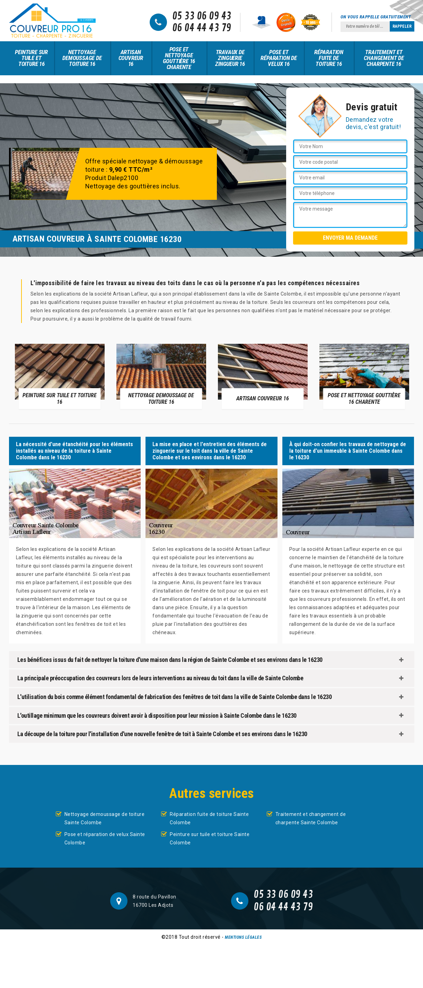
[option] (60, 376)
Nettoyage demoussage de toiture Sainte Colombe (104, 818)
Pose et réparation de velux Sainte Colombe (104, 838)
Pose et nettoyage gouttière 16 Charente (179, 58)
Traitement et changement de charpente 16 (384, 58)
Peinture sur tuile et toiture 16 (31, 58)
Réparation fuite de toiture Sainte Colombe (209, 818)
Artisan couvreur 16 (130, 58)
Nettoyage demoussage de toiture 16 (82, 58)
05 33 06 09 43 (201, 16)
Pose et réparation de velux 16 (279, 58)
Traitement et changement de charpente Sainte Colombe (310, 818)
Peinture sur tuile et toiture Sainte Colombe (209, 838)
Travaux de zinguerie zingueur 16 (230, 58)
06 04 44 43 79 (201, 28)
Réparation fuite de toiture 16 (328, 58)
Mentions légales (243, 937)
